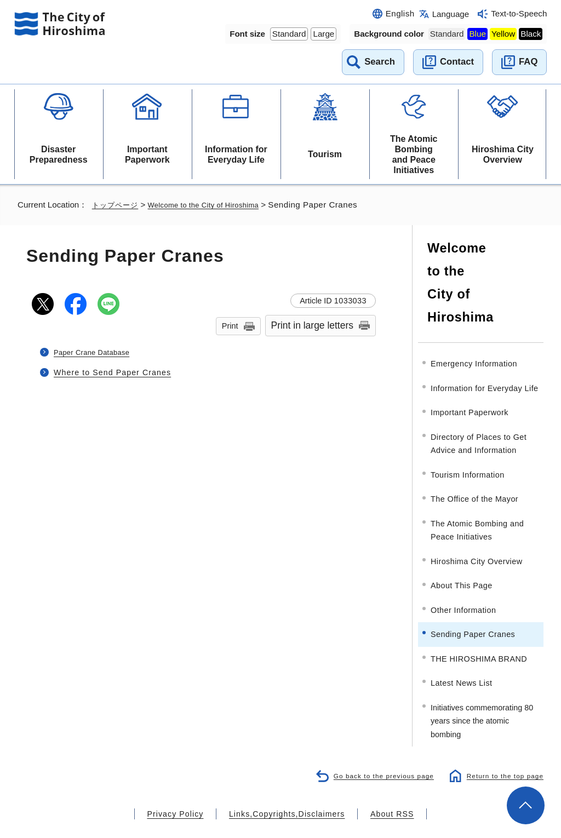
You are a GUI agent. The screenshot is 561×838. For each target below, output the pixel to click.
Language (451, 14)
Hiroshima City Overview (503, 154)
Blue (477, 33)
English (400, 13)
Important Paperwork (147, 154)
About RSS (377, 786)
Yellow (503, 33)
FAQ (528, 61)
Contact (457, 61)
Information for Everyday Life (236, 154)
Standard (289, 33)
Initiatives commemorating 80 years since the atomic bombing (482, 694)
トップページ (116, 204)
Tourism (325, 154)
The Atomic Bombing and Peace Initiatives (414, 154)
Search (379, 61)
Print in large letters (312, 325)
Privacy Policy (189, 786)
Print (230, 326)
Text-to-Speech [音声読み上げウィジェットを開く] (519, 13)
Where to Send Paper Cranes (111, 372)
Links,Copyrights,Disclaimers (285, 786)
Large (323, 33)
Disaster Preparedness (59, 154)
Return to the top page (502, 749)
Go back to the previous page (375, 749)
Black (530, 33)
